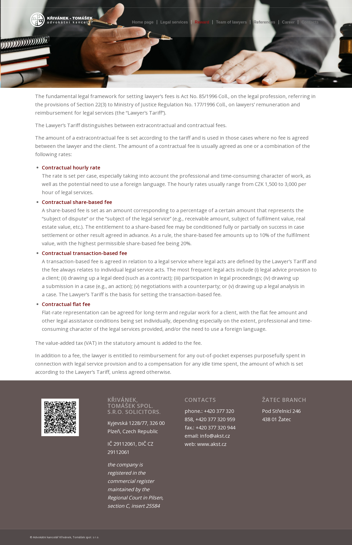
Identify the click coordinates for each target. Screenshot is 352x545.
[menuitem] (143, 22)
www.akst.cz (211, 444)
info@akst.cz (215, 435)
